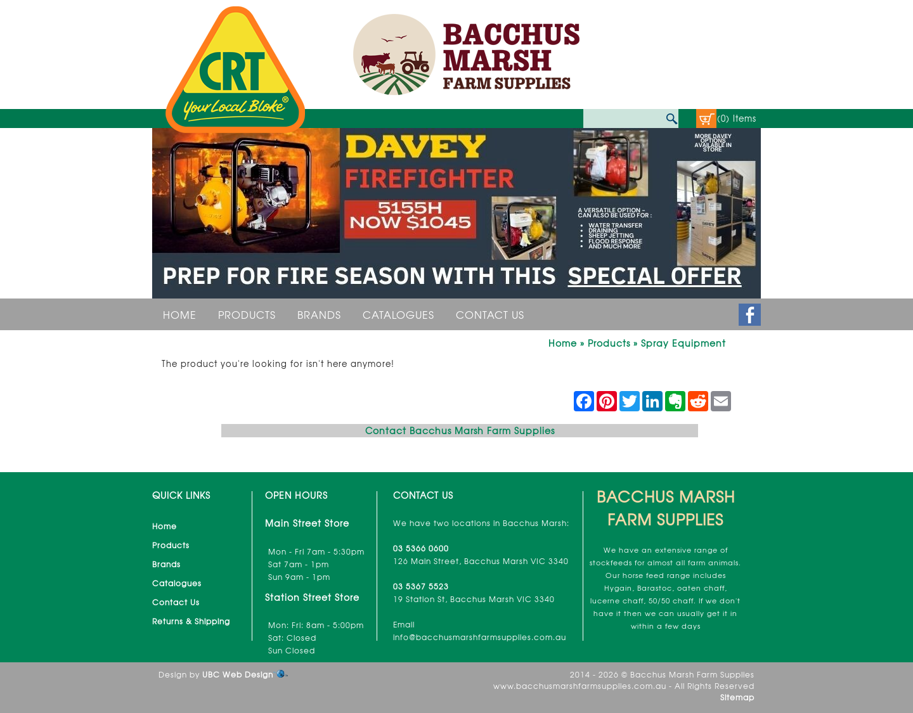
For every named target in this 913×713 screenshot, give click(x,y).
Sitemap (737, 697)
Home (180, 314)
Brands (319, 314)
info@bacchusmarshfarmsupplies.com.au (479, 637)
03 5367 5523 (421, 586)
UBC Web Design (237, 674)
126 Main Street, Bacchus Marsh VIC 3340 (481, 561)
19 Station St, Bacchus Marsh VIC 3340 (474, 599)
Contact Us (490, 314)
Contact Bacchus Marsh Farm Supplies (460, 430)
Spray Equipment (683, 343)
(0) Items (736, 118)
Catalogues (398, 314)
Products (247, 314)
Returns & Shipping (191, 621)
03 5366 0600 (421, 548)
